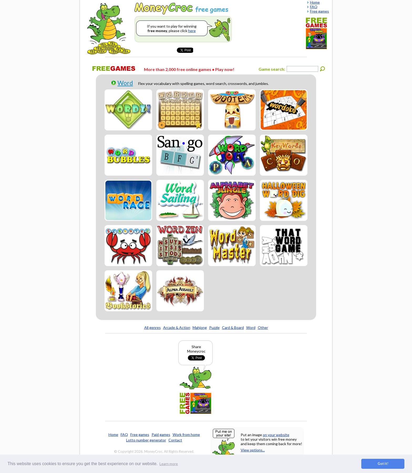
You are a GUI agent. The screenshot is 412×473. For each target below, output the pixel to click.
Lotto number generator (146, 440)
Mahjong (200, 327)
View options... (253, 450)
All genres (152, 327)
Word (125, 83)
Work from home (186, 434)
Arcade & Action (176, 327)
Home (113, 434)
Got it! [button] (383, 464)
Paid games (161, 434)
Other (263, 327)
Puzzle (214, 327)
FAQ (124, 434)
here (192, 30)
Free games (139, 434)
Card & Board (233, 327)
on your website (276, 435)
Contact (175, 440)
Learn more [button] (168, 463)
